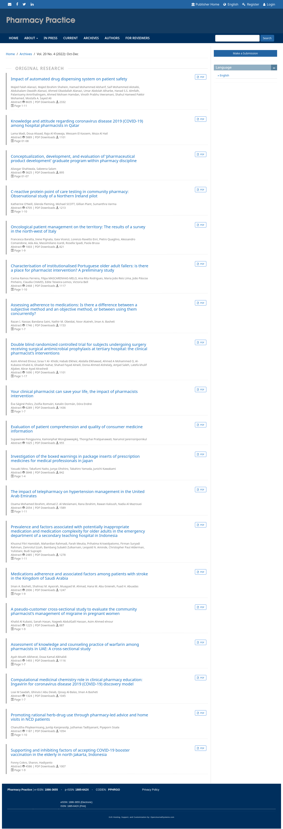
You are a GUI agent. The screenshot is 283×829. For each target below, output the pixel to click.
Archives (91, 38)
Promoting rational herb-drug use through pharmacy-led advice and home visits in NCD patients (79, 717)
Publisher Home (205, 4)
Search (267, 38)
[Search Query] (237, 38)
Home (13, 38)
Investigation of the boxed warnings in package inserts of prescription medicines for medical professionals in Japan (75, 458)
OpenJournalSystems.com (162, 817)
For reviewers (137, 38)
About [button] (31, 38)
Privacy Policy (150, 789)
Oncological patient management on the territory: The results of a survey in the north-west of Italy (78, 229)
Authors (112, 38)
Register (250, 4)
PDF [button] (202, 76)
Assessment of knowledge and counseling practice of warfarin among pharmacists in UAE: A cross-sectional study (75, 646)
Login (269, 4)
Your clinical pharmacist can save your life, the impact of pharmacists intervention (74, 393)
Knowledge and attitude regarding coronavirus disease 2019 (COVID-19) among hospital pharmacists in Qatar (77, 123)
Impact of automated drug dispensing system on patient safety (69, 79)
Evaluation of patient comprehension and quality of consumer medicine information (77, 429)
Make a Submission (245, 53)
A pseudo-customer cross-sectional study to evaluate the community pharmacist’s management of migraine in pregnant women (74, 611)
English (230, 4)
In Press (50, 38)
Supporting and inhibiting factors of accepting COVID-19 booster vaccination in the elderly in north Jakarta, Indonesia (70, 752)
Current (70, 38)
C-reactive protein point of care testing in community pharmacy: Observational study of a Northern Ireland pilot (70, 193)
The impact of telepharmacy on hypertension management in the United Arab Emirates (77, 493)
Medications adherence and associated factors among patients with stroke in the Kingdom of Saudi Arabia (79, 576)
